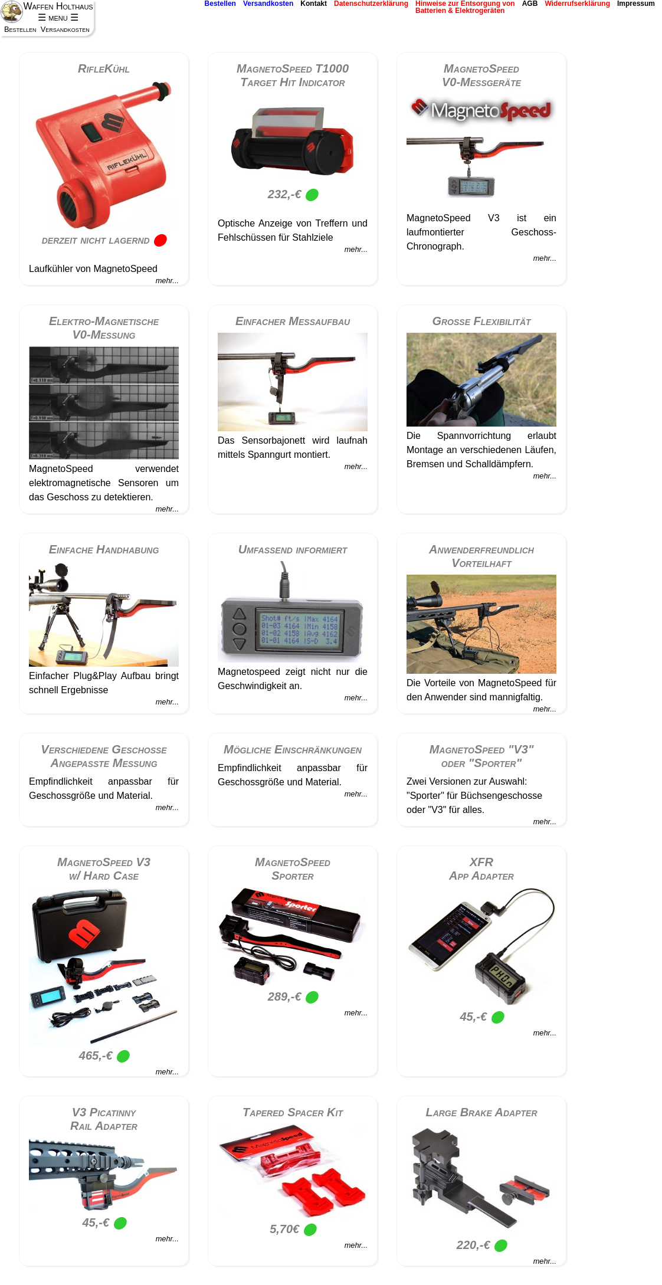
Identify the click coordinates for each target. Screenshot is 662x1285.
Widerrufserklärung (577, 4)
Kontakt (313, 4)
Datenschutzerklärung (371, 4)
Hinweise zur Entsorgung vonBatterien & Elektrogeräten (465, 7)
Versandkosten (268, 4)
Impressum (636, 4)
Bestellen (220, 4)
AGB (530, 4)
